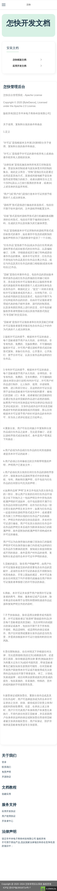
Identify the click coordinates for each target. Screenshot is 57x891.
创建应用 (6, 794)
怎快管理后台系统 (33, 884)
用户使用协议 (9, 816)
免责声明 (6, 771)
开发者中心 (7, 821)
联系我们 (6, 767)
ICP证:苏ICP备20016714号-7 (17, 887)
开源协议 (6, 776)
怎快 (28, 4)
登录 (4, 762)
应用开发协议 (9, 811)
